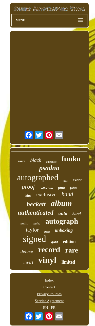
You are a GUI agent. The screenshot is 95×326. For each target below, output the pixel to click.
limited (68, 262)
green (47, 231)
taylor (32, 230)
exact (77, 180)
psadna (49, 168)
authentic (51, 161)
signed (34, 239)
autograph (61, 221)
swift (24, 223)
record (49, 249)
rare (71, 250)
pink (61, 188)
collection (46, 188)
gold (54, 242)
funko (71, 159)
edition (69, 241)
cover (21, 161)
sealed (37, 223)
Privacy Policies (49, 294)
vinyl (47, 260)
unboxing (64, 230)
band (76, 214)
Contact (49, 287)
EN (45, 308)
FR (53, 308)
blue (28, 195)
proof (28, 186)
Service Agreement (49, 301)
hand (67, 194)
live (65, 180)
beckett (36, 204)
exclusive (46, 194)
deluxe (27, 251)
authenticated (35, 212)
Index (49, 280)
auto (63, 213)
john (73, 188)
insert (28, 262)
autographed (37, 177)
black (35, 160)
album (61, 203)
